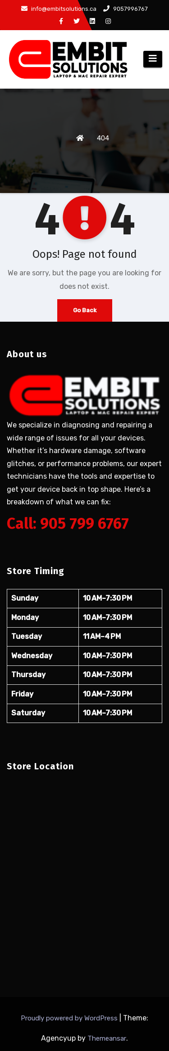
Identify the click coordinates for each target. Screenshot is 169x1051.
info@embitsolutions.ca (58, 8)
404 (103, 138)
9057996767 (125, 8)
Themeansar (106, 1038)
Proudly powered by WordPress (70, 1018)
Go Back (84, 310)
